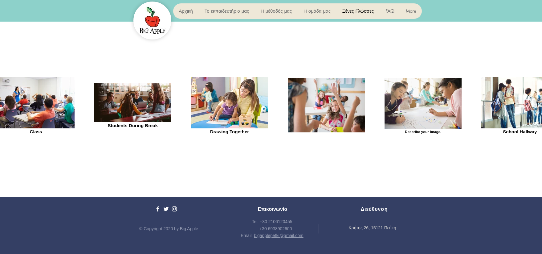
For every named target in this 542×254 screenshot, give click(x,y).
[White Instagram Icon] (174, 209)
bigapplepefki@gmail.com (279, 235)
